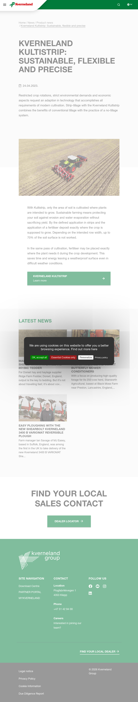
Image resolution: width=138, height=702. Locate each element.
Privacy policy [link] (101, 357)
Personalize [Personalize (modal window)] (86, 357)
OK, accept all (39, 357)
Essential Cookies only (63, 357)
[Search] (118, 4)
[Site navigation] (4, 4)
